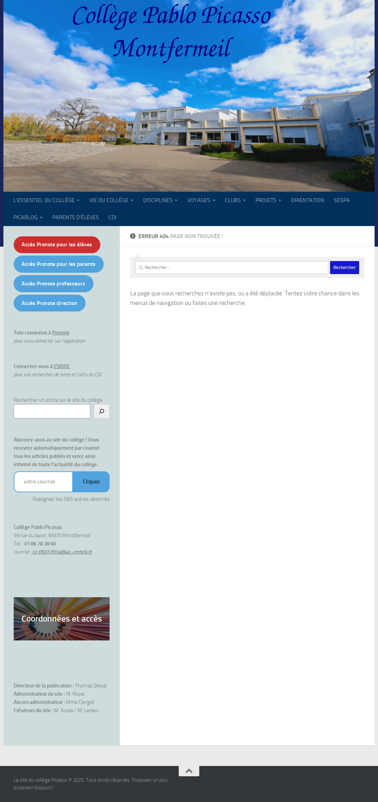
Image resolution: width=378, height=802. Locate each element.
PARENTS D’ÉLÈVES (75, 217)
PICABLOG (25, 217)
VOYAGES (198, 200)
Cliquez (91, 481)
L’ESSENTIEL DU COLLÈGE (44, 200)
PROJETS (265, 200)
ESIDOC (62, 366)
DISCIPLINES (158, 200)
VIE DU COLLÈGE (108, 200)
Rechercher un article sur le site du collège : (59, 400)
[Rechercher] (102, 411)
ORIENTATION (307, 200)
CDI (112, 217)
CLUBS (233, 200)
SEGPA (342, 200)
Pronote (61, 333)
